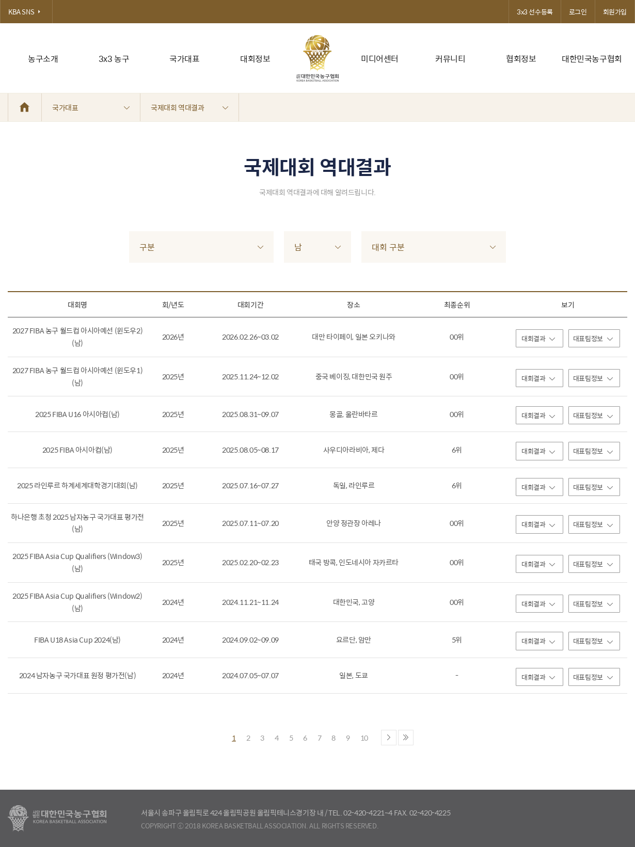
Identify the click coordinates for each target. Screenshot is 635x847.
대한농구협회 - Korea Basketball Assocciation (57, 818)
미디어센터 (380, 58)
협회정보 (521, 58)
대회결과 (538, 338)
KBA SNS (26, 11)
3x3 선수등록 (535, 11)
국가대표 (184, 58)
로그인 (578, 11)
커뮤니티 (450, 58)
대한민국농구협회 (592, 58)
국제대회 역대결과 (189, 107)
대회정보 (255, 58)
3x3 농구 (114, 58)
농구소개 (43, 58)
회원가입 (615, 11)
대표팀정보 (593, 338)
